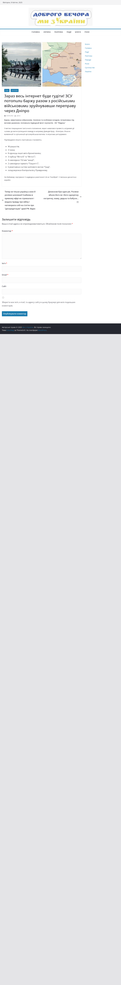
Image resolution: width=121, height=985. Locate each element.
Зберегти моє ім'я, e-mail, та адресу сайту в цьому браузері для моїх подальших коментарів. (38, 304)
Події (69, 32)
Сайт (4, 286)
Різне (87, 32)
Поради (88, 60)
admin (18, 116)
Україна (47, 32)
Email (5, 275)
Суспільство (90, 67)
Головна (36, 32)
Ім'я (4, 263)
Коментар (7, 231)
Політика (58, 32)
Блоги (78, 32)
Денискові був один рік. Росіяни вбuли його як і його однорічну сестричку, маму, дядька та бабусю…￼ (62, 196)
